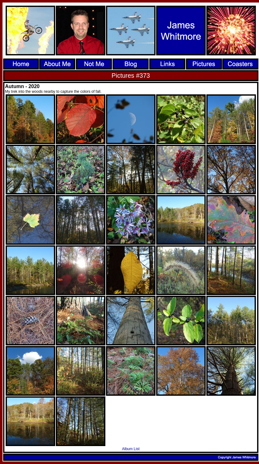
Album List (131, 449)
